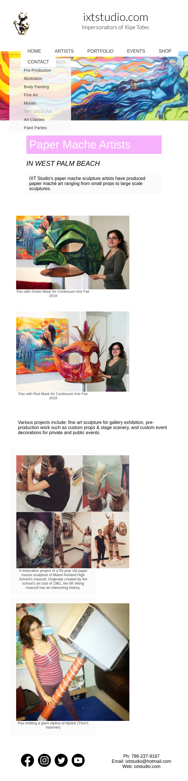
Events (136, 51)
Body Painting (36, 86)
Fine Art (31, 95)
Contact (38, 62)
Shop (165, 51)
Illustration (33, 78)
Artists (64, 51)
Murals (30, 103)
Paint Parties (35, 128)
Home (34, 51)
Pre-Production (37, 70)
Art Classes (34, 119)
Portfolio (100, 51)
